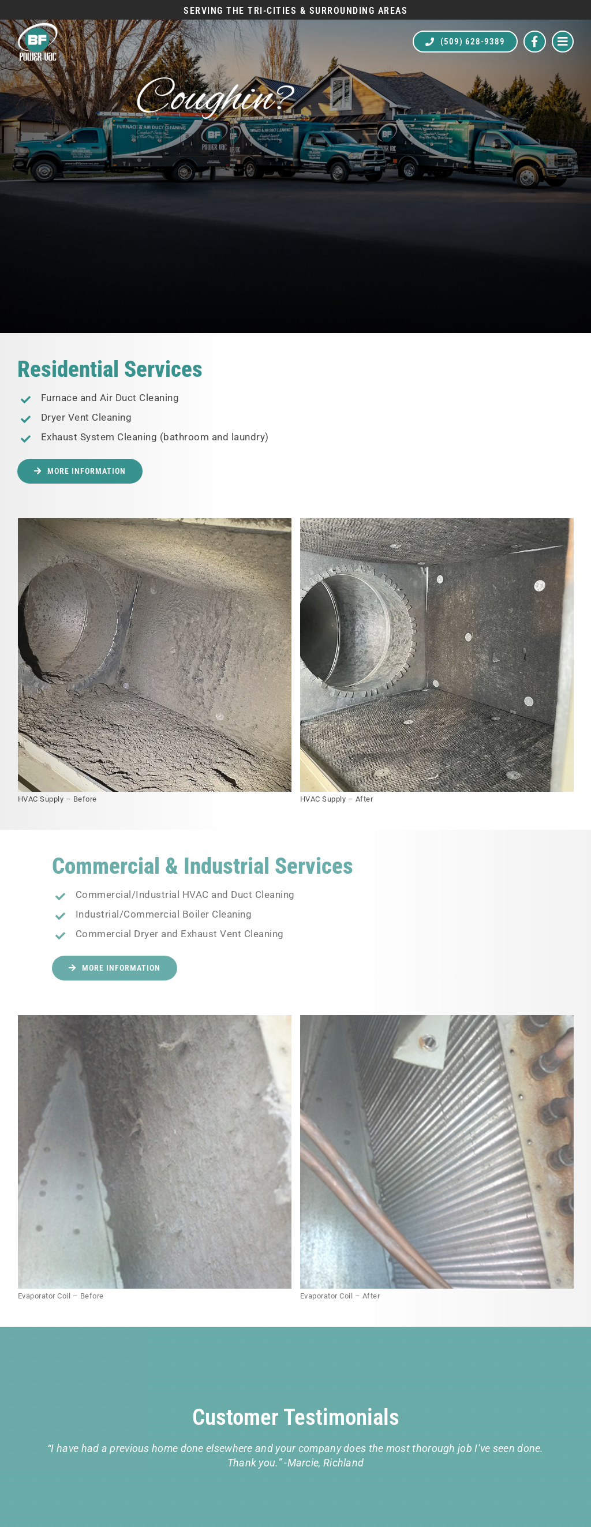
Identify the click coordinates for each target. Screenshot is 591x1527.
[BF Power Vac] (37, 27)
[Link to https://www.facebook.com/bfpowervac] (534, 42)
